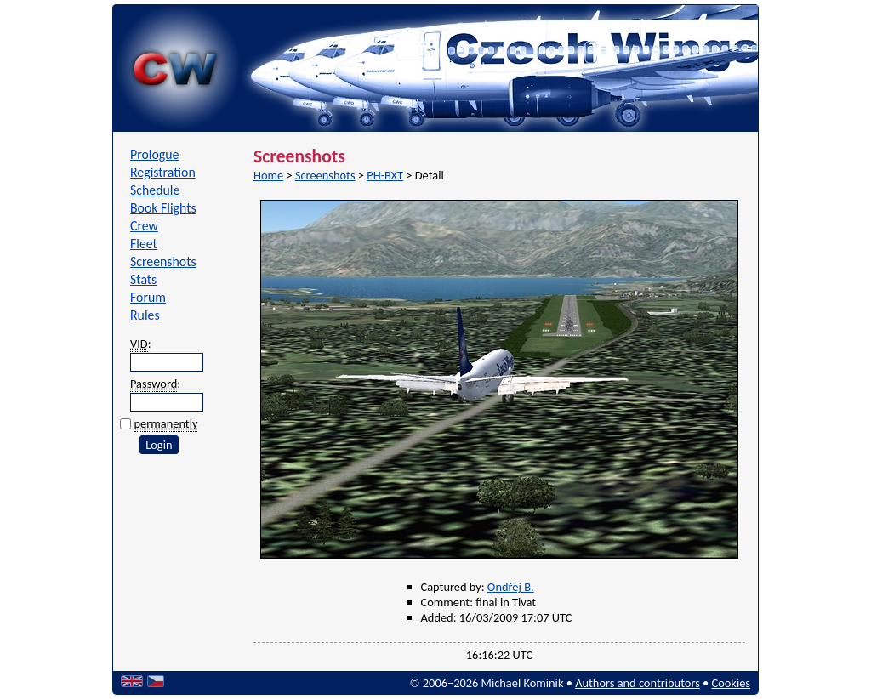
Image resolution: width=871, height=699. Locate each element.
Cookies (731, 682)
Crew (144, 226)
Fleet (143, 244)
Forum (148, 297)
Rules (145, 315)
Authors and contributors (637, 682)
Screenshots (163, 261)
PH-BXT (385, 175)
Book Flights (163, 208)
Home (268, 175)
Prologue (154, 154)
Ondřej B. (510, 586)
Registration (163, 172)
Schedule (154, 190)
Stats (143, 279)
